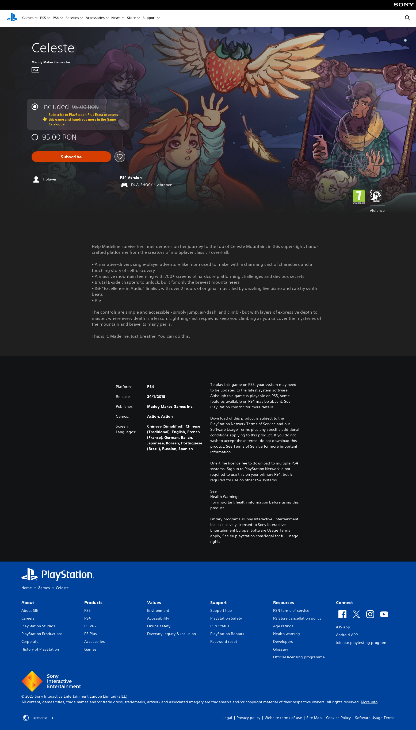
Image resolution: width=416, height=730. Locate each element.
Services (72, 18)
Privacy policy (248, 717)
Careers (28, 618)
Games (27, 18)
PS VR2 (90, 626)
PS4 (56, 18)
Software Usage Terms (375, 717)
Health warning (286, 633)
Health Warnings (224, 496)
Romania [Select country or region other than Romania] (38, 718)
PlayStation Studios (38, 626)
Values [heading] (154, 602)
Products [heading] (93, 602)
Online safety (158, 626)
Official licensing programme (299, 657)
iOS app (343, 627)
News (115, 18)
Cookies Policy (338, 717)
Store (131, 18)
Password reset (223, 641)
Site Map (314, 717)
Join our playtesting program (361, 642)
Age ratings (283, 626)
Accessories (95, 18)
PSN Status (219, 626)
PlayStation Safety (226, 618)
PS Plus (90, 633)
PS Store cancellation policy (297, 618)
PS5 (43, 18)
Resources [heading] (283, 602)
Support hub (221, 610)
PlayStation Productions (42, 633)
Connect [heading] (344, 602)
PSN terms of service (291, 610)
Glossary (280, 649)
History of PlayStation (40, 649)
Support (149, 18)
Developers (283, 641)
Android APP (347, 634)
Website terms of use (283, 717)
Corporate (30, 641)
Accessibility (158, 618)
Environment (158, 610)
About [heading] (27, 602)
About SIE (29, 610)
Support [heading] (218, 602)
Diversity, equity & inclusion (171, 633)
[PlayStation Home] (12, 18)
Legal (227, 717)
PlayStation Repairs (227, 633)
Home (26, 587)
